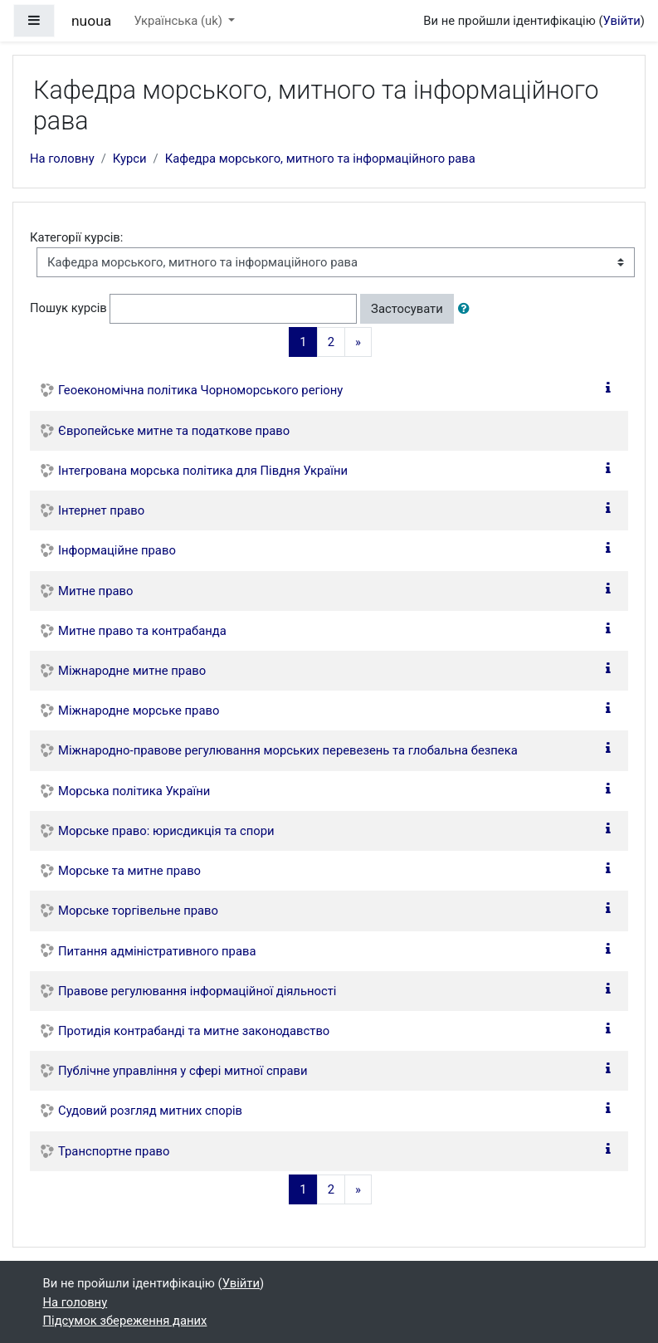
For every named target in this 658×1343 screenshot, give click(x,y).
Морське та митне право (129, 870)
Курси (130, 158)
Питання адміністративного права (157, 951)
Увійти (622, 20)
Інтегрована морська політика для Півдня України (203, 470)
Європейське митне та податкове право (174, 430)
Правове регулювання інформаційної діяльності (197, 991)
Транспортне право (113, 1151)
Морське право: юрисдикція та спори (166, 830)
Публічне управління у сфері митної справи (183, 1070)
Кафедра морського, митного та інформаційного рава (320, 158)
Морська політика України (134, 791)
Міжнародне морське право (138, 710)
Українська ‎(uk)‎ (179, 20)
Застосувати (407, 308)
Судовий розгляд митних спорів (150, 1110)
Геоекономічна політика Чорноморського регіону (200, 390)
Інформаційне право (117, 550)
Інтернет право (101, 510)
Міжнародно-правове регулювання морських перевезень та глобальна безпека (288, 750)
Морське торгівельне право (138, 910)
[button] (467, 309)
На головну (62, 158)
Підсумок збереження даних (125, 1320)
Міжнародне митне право (132, 670)
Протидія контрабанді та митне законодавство (193, 1030)
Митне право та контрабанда (142, 630)
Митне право (95, 591)
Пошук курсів (68, 307)
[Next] (358, 342)
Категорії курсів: (76, 237)
